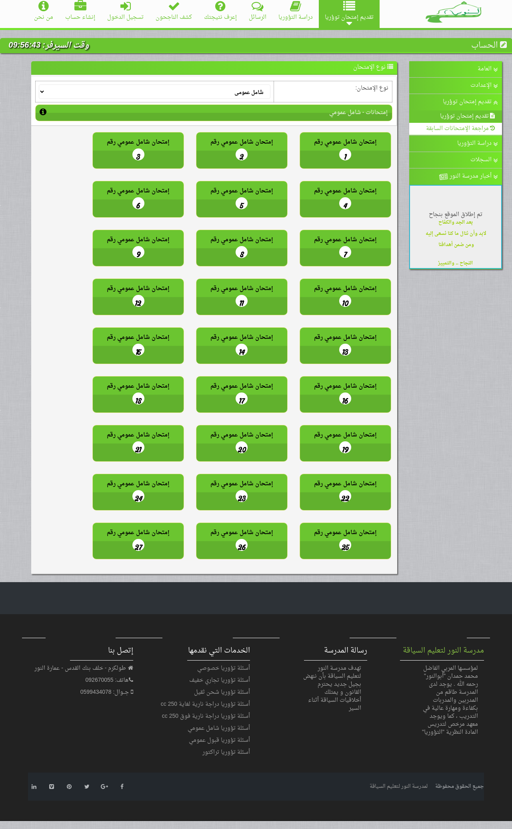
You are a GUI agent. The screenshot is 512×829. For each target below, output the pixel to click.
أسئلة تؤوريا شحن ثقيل (222, 692)
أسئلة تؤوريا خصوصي (223, 668)
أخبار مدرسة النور (468, 176)
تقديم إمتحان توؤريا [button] (349, 14)
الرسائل (257, 11)
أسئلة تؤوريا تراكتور (226, 752)
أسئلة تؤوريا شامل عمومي (219, 728)
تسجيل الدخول (125, 11)
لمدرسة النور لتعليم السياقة (399, 786)
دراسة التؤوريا (295, 11)
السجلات (484, 159)
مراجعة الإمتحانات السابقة (461, 128)
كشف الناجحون (174, 11)
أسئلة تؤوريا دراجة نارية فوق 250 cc (206, 716)
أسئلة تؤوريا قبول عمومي (219, 740)
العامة (488, 69)
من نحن (43, 11)
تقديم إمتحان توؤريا (470, 101)
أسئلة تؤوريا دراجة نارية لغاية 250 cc (205, 704)
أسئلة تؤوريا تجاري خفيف (219, 680)
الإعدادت (484, 85)
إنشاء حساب (80, 11)
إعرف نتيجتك (220, 11)
